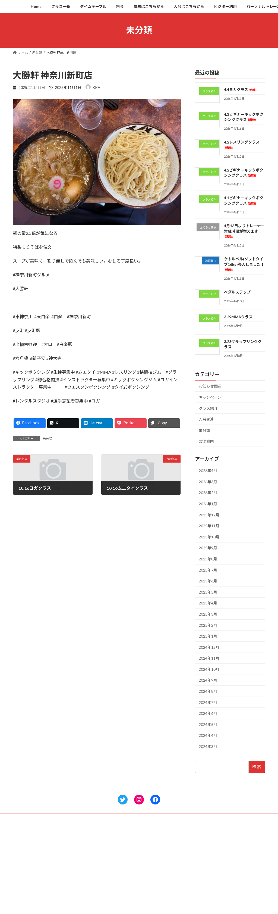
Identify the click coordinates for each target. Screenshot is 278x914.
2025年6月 (208, 581)
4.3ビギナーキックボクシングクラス (218, 849)
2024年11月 (209, 658)
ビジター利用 (112, 896)
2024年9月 (208, 680)
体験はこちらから (116, 877)
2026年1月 (208, 503)
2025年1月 (208, 636)
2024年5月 (208, 724)
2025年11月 (209, 525)
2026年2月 (208, 492)
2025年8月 (208, 559)
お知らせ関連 (210, 386)
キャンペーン (210, 397)
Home (107, 839)
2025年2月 (208, 625)
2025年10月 (209, 536)
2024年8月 (208, 691)
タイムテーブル (114, 858)
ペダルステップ (237, 292)
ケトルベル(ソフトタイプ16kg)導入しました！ (244, 264)
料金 (106, 868)
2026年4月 (208, 470)
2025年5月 (208, 591)
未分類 (47, 438)
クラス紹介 (208, 408)
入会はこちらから (116, 887)
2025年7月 (208, 569)
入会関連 (206, 419)
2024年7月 (208, 702)
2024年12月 (209, 647)
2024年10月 (209, 669)
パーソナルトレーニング (121, 905)
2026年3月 (208, 481)
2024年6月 (208, 713)
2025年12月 (209, 514)
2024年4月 (208, 735)
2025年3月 (208, 614)
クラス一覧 (111, 849)
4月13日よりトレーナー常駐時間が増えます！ (244, 230)
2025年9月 (208, 547)
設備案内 (206, 441)
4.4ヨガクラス (240, 89)
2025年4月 (208, 603)
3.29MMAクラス (238, 316)
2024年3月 (208, 746)
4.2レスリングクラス (206, 856)
